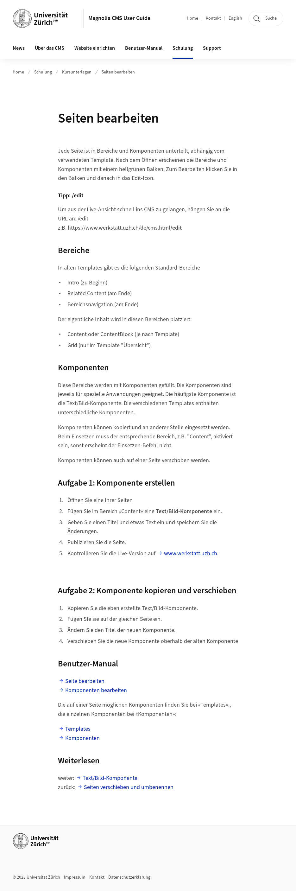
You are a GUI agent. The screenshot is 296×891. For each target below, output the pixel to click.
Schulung (43, 72)
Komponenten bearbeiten (96, 690)
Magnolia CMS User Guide (119, 18)
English (235, 18)
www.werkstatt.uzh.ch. (191, 553)
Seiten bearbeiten (118, 72)
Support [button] (212, 48)
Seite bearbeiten (84, 681)
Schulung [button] (183, 48)
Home (192, 18)
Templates (78, 729)
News (19, 48)
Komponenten (82, 738)
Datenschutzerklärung (129, 877)
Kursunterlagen (76, 72)
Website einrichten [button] (94, 48)
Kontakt (213, 18)
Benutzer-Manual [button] (143, 48)
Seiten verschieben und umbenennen (128, 787)
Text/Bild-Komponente (110, 778)
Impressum (74, 877)
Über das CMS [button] (49, 48)
